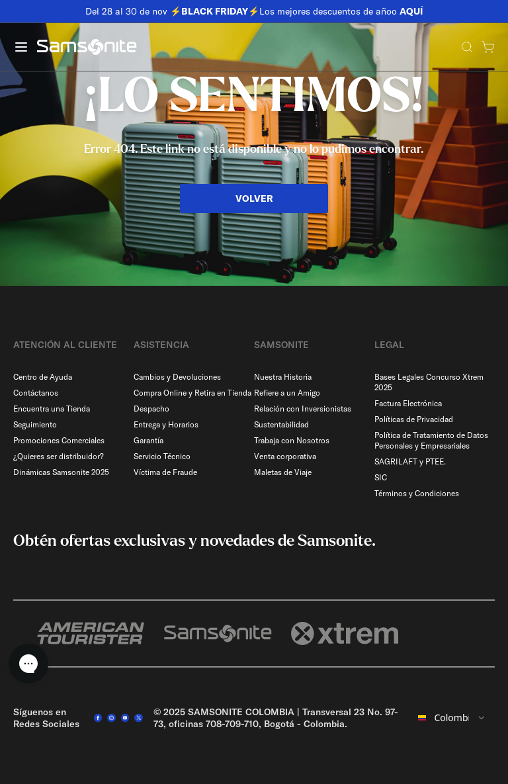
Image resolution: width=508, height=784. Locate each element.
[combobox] (452, 718)
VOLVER (254, 198)
